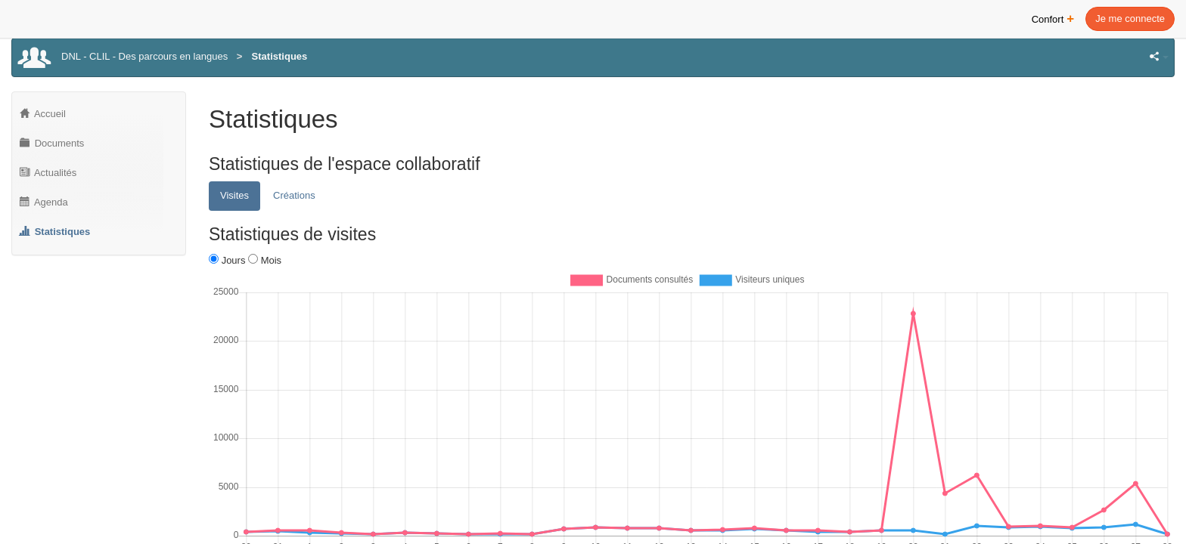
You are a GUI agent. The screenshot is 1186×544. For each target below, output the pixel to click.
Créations (294, 195)
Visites (234, 195)
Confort (1053, 18)
